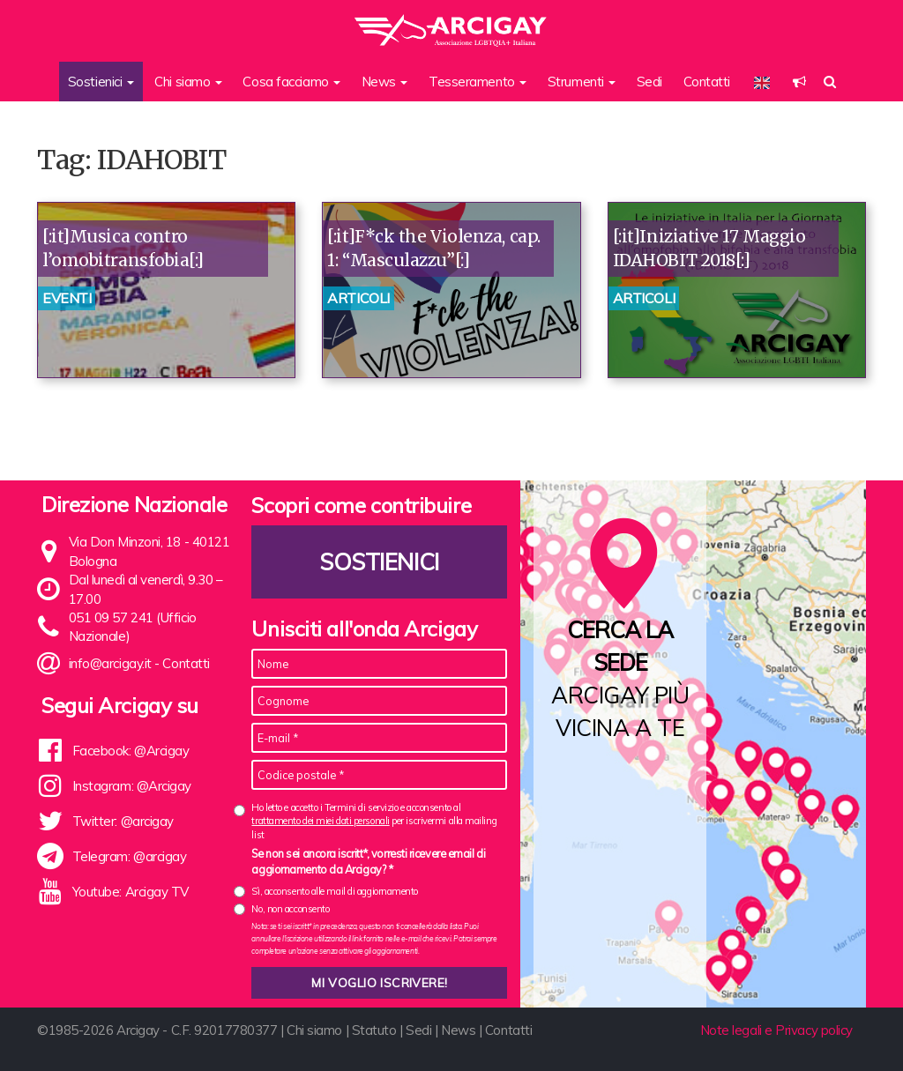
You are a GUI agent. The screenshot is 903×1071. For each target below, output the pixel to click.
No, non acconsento (290, 909)
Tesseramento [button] (477, 81)
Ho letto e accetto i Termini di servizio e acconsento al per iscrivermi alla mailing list (373, 821)
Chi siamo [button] (188, 81)
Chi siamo (314, 1030)
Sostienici (380, 561)
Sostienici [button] (101, 81)
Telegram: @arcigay (129, 856)
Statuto (374, 1030)
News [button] (385, 81)
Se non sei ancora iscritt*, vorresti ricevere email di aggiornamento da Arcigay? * (368, 861)
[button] (799, 81)
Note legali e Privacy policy (776, 1030)
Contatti (706, 81)
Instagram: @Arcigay (131, 785)
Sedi (649, 81)
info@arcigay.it (110, 663)
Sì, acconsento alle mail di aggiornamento (334, 891)
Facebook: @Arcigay (131, 750)
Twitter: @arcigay (123, 821)
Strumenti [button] (582, 81)
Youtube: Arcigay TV (130, 891)
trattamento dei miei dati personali (320, 820)
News (458, 1030)
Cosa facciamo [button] (291, 81)
